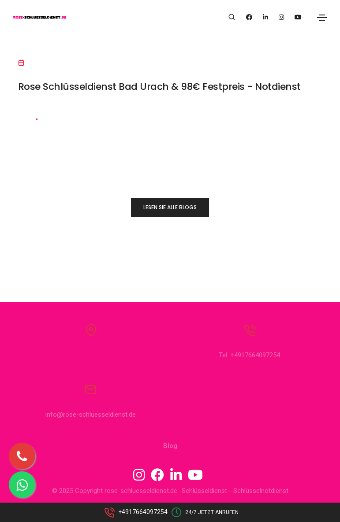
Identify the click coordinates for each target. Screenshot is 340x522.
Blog (170, 448)
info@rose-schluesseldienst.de (90, 417)
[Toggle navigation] (322, 18)
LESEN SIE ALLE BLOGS (170, 207)
